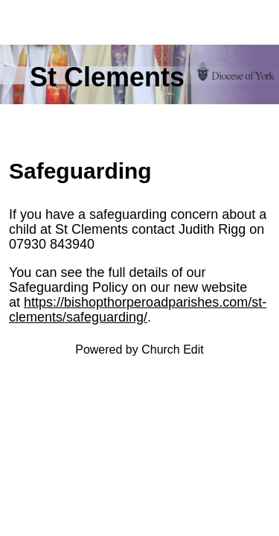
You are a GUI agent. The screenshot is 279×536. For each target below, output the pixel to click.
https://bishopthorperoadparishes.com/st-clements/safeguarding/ (137, 310)
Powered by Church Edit (139, 349)
